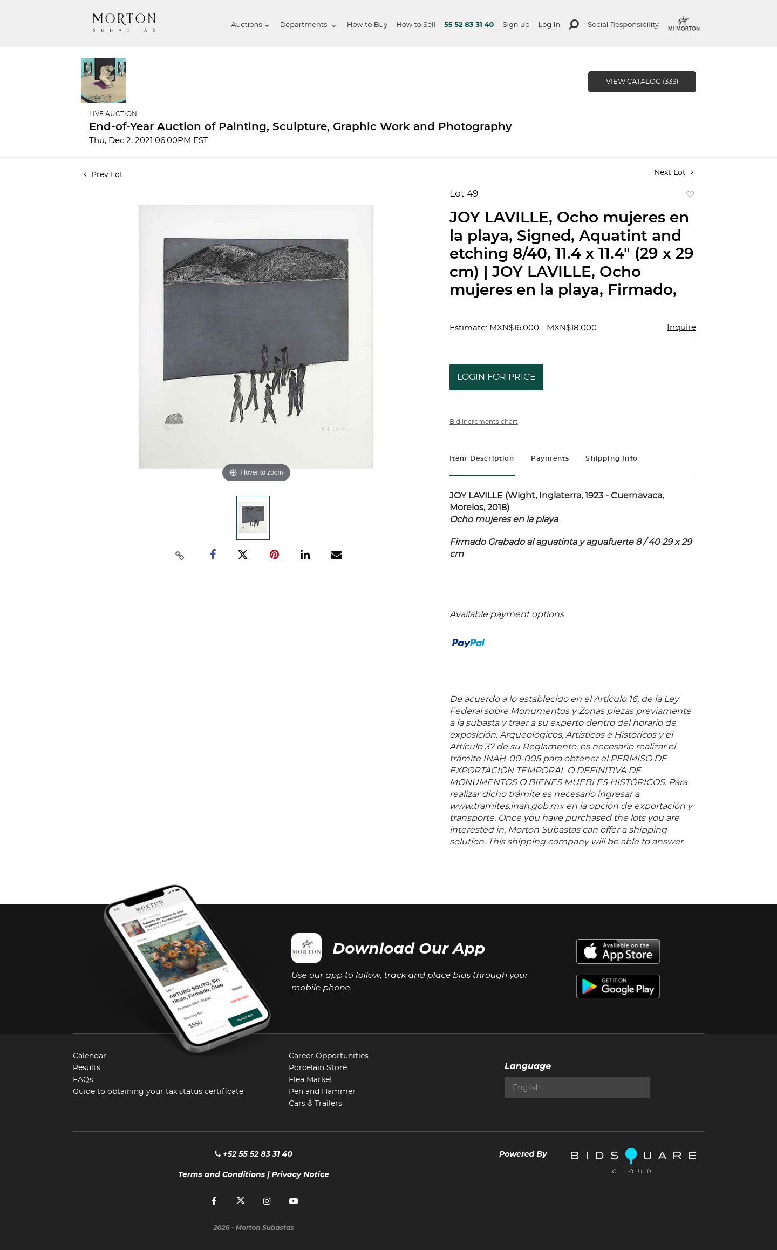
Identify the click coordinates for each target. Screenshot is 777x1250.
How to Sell (415, 24)
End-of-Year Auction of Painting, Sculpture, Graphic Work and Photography (300, 126)
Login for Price (496, 377)
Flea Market (311, 1080)
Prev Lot (103, 175)
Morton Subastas (124, 22)
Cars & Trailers (315, 1103)
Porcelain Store (318, 1068)
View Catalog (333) (642, 81)
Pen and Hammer (322, 1092)
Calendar (89, 1056)
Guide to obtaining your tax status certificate (158, 1092)
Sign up (515, 24)
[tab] (482, 460)
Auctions (249, 24)
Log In (550, 24)
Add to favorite (688, 197)
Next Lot (673, 172)
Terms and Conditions (221, 1174)
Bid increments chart (483, 421)
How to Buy (367, 24)
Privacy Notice (300, 1174)
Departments (308, 24)
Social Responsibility (623, 24)
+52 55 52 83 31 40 (253, 1154)
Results (86, 1068)
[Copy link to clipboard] (180, 555)
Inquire (681, 327)
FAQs (83, 1080)
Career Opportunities (329, 1056)
